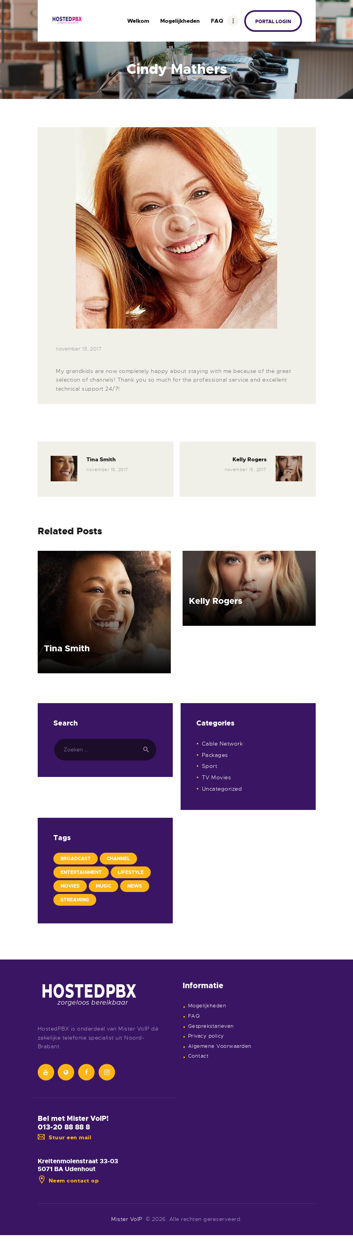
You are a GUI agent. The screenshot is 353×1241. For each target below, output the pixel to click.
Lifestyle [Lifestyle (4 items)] (131, 872)
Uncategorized (222, 788)
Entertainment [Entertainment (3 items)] (81, 872)
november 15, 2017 (79, 348)
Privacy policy (206, 1036)
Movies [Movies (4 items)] (70, 886)
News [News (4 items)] (134, 886)
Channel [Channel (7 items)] (118, 858)
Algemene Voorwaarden (220, 1046)
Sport (210, 765)
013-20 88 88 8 (64, 1127)
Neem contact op (68, 1180)
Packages (215, 754)
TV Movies (216, 777)
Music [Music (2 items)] (103, 886)
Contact (198, 1056)
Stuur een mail (64, 1137)
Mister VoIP (127, 1219)
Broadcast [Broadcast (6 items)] (75, 858)
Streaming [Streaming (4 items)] (74, 900)
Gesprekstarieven (211, 1026)
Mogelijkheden (207, 1006)
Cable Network (222, 743)
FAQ (194, 1016)
